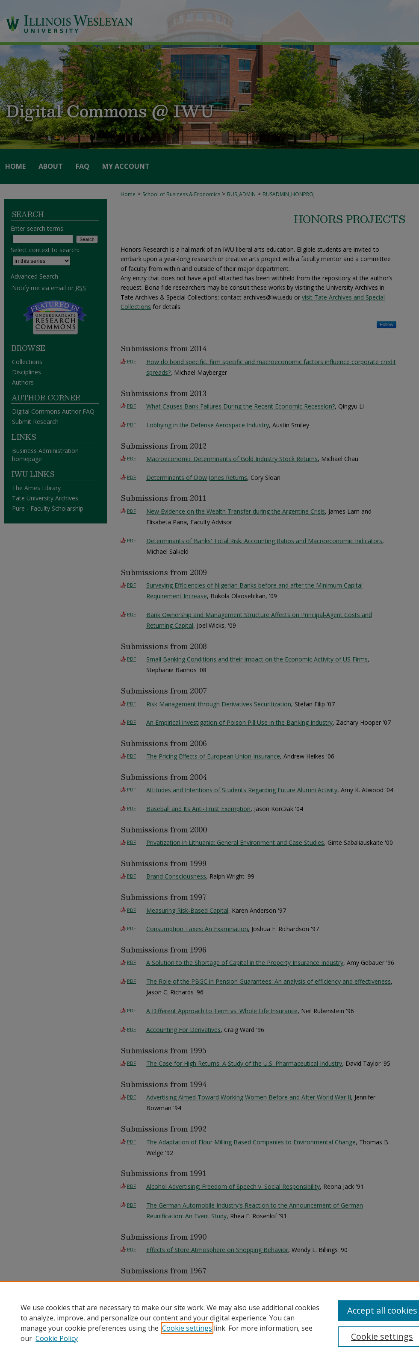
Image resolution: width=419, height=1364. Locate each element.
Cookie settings (187, 1328)
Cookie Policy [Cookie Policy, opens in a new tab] (56, 1338)
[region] (209, 1322)
